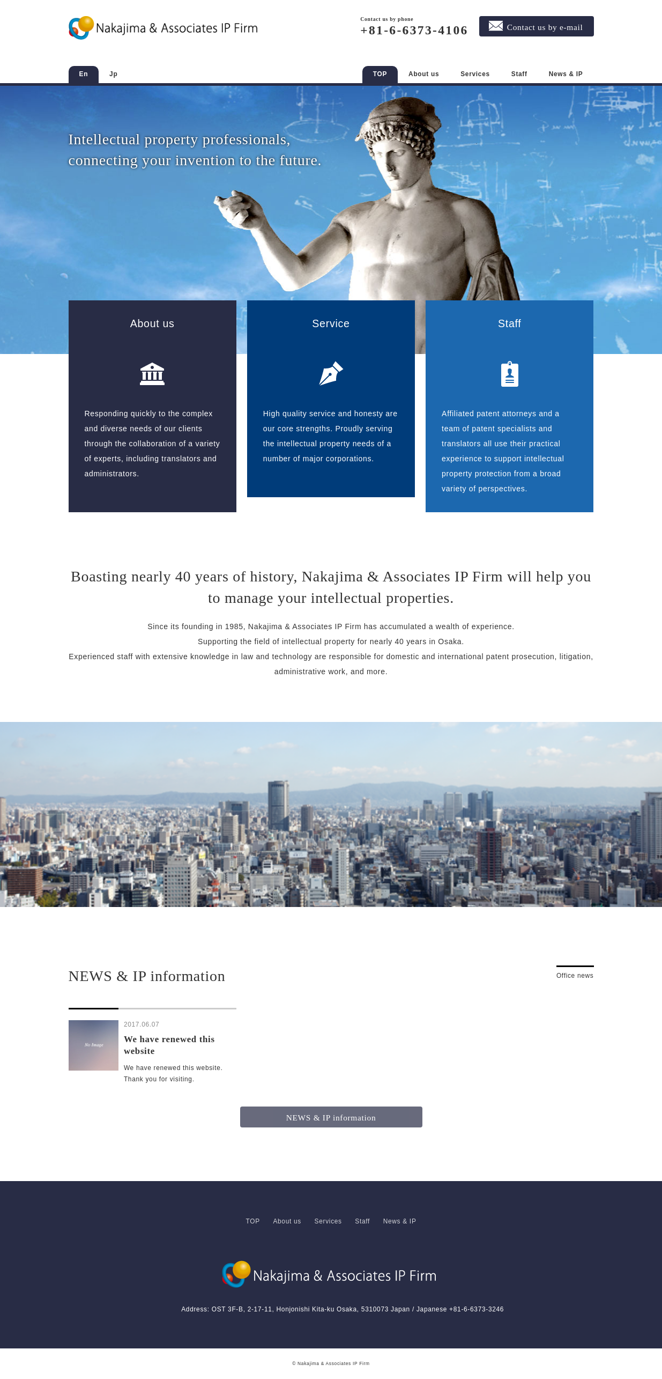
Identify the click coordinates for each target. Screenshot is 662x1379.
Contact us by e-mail (545, 27)
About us (423, 74)
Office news (575, 975)
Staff (519, 74)
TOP (380, 74)
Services (475, 74)
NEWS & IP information (331, 1117)
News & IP (566, 74)
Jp (113, 74)
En (83, 74)
